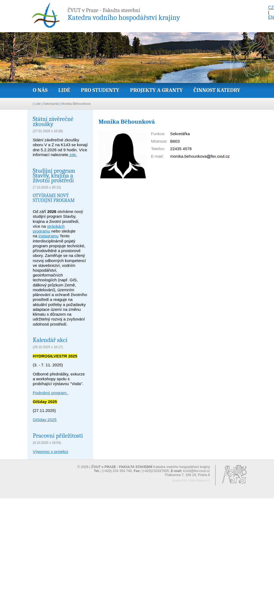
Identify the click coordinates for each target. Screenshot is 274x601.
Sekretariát (51, 104)
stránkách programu (49, 228)
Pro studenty (100, 90)
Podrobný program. (51, 392)
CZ (271, 7)
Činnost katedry (217, 90)
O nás (40, 90)
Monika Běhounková (76, 104)
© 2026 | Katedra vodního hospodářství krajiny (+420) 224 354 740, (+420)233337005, (143, 469)
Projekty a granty (156, 90)
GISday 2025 (45, 419)
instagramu (48, 236)
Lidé (64, 90)
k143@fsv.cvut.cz (196, 471)
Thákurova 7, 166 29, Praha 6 (187, 475)
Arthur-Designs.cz (199, 480)
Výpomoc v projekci (50, 451)
